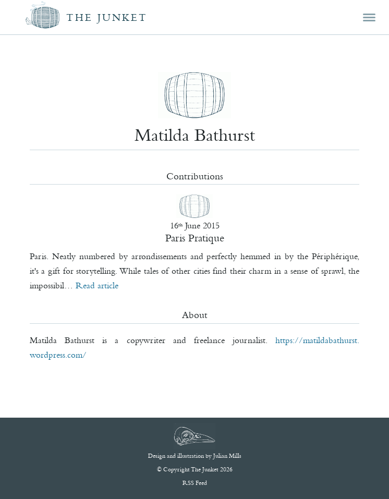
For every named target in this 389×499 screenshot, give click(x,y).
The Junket (107, 17)
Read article (97, 285)
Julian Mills (227, 455)
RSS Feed (195, 482)
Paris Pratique (194, 238)
